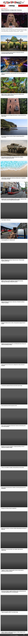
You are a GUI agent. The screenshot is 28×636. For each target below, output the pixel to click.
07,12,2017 (2, 11)
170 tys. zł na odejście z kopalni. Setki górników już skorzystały (12, 467)
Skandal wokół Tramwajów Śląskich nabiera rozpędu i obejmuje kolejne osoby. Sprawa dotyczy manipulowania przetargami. (14, 199)
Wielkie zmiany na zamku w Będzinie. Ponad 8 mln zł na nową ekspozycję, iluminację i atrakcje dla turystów (12, 281)
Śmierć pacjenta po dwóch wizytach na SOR (9, 405)
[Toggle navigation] (4, 5)
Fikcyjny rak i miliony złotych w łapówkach (8, 508)
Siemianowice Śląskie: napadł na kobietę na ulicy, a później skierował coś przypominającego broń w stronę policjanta (13, 592)
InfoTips (6, 11)
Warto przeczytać (4, 8)
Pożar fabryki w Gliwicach (5, 219)
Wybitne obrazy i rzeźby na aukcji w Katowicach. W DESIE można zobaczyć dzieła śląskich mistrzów (12, 95)
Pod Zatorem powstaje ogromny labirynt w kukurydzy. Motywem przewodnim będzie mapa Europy (12, 53)
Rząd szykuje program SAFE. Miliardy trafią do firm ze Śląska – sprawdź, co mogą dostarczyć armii (12, 158)
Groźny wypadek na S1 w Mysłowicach (8, 239)
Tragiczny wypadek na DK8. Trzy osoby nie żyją (9, 612)
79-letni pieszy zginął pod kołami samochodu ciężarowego (11, 385)
